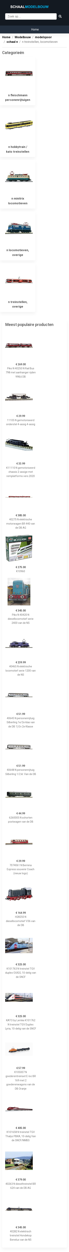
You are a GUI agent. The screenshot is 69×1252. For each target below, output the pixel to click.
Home (35, 29)
